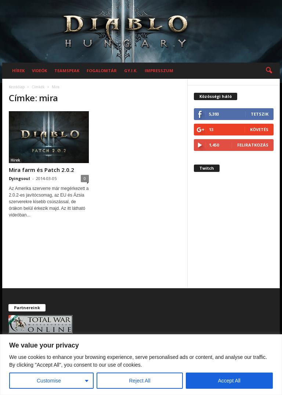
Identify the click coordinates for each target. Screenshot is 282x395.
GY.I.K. (130, 70)
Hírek (18, 70)
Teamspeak (66, 70)
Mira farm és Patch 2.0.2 (41, 169)
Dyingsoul (19, 178)
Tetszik (259, 114)
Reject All (139, 381)
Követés (259, 129)
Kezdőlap (17, 86)
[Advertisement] (234, 235)
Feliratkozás (252, 145)
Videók (39, 70)
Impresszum (159, 70)
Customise (49, 381)
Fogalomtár (102, 70)
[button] (269, 71)
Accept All (229, 381)
